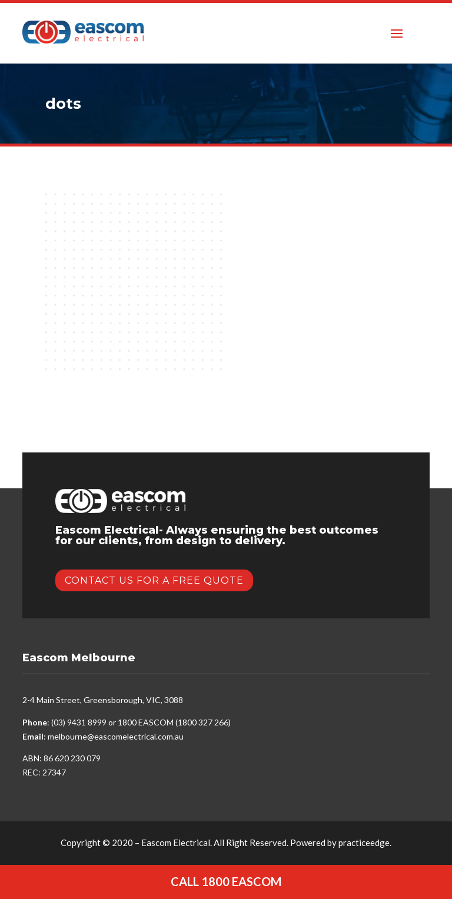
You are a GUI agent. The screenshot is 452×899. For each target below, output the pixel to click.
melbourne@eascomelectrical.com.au (116, 736)
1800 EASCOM (146, 722)
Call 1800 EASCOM (226, 881)
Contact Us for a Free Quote (154, 580)
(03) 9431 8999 (79, 722)
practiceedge (364, 842)
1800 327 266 (203, 722)
